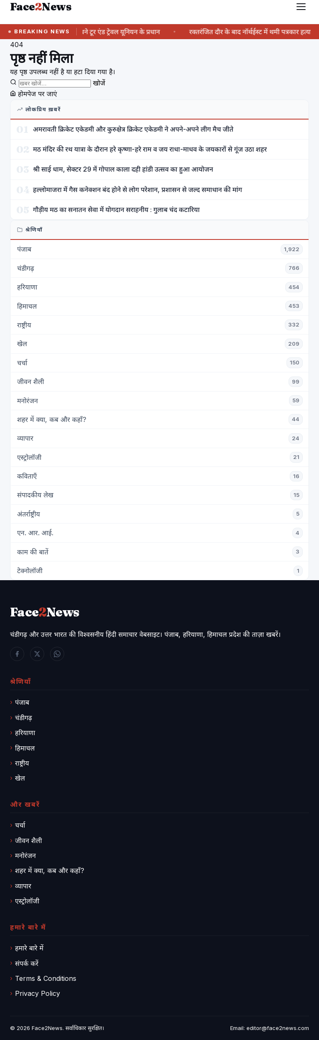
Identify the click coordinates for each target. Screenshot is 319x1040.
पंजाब (22, 702)
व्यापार (23, 886)
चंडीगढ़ (23, 717)
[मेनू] (301, 6)
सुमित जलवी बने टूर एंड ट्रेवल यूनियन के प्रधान (110, 31)
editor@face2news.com (277, 1028)
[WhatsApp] (57, 654)
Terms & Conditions (45, 978)
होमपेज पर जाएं (33, 94)
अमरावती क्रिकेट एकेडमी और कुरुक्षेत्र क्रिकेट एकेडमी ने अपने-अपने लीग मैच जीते (133, 129)
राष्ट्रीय (22, 763)
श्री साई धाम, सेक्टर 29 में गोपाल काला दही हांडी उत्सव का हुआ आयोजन (123, 169)
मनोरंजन (25, 855)
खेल (20, 778)
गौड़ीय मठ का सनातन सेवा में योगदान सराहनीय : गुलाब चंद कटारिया (116, 209)
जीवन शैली (28, 840)
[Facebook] (17, 654)
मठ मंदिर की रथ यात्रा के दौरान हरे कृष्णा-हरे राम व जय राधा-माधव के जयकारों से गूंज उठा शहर (150, 149)
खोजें (99, 83)
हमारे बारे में (29, 948)
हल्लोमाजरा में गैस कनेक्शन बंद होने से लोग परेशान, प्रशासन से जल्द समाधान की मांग (137, 189)
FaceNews (45, 612)
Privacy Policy (37, 993)
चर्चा (20, 825)
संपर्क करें (26, 963)
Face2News (47, 1028)
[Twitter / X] (37, 654)
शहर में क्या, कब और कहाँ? (49, 870)
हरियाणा (25, 732)
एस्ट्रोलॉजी (27, 901)
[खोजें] (55, 83)
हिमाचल (25, 748)
